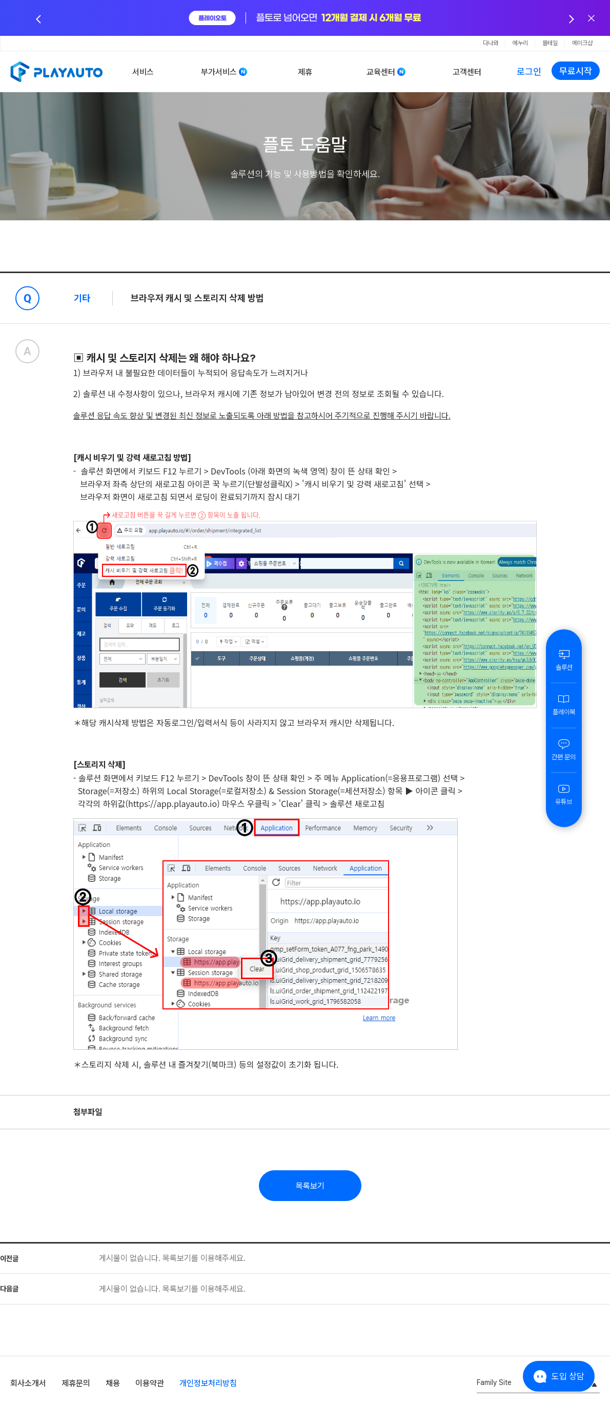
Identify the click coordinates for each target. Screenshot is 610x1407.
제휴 (305, 72)
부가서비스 (219, 72)
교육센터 (381, 72)
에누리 (520, 43)
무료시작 (575, 71)
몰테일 (550, 43)
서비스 (143, 72)
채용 (113, 1383)
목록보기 (310, 1186)
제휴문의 (76, 1383)
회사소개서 (28, 1383)
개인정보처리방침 (208, 1383)
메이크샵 (582, 43)
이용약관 (149, 1383)
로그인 (529, 71)
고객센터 (467, 72)
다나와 (490, 43)
